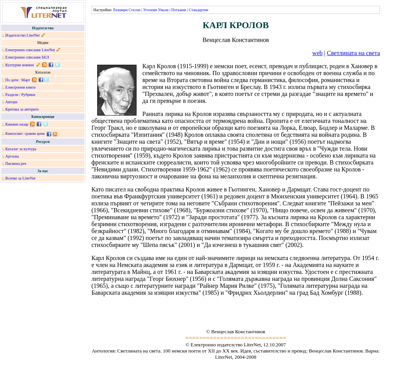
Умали (163, 10)
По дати (12, 80)
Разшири (120, 10)
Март (25, 80)
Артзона (12, 156)
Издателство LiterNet (22, 35)
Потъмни (178, 10)
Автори (11, 102)
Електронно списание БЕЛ (27, 57)
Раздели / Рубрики (20, 94)
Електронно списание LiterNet (30, 50)
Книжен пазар (17, 124)
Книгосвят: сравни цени (25, 133)
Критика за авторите (22, 109)
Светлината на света (353, 53)
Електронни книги (20, 87)
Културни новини (19, 65)
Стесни (134, 10)
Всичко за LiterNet (20, 178)
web (317, 53)
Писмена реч (15, 163)
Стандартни (198, 10)
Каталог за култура (20, 149)
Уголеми (150, 10)
